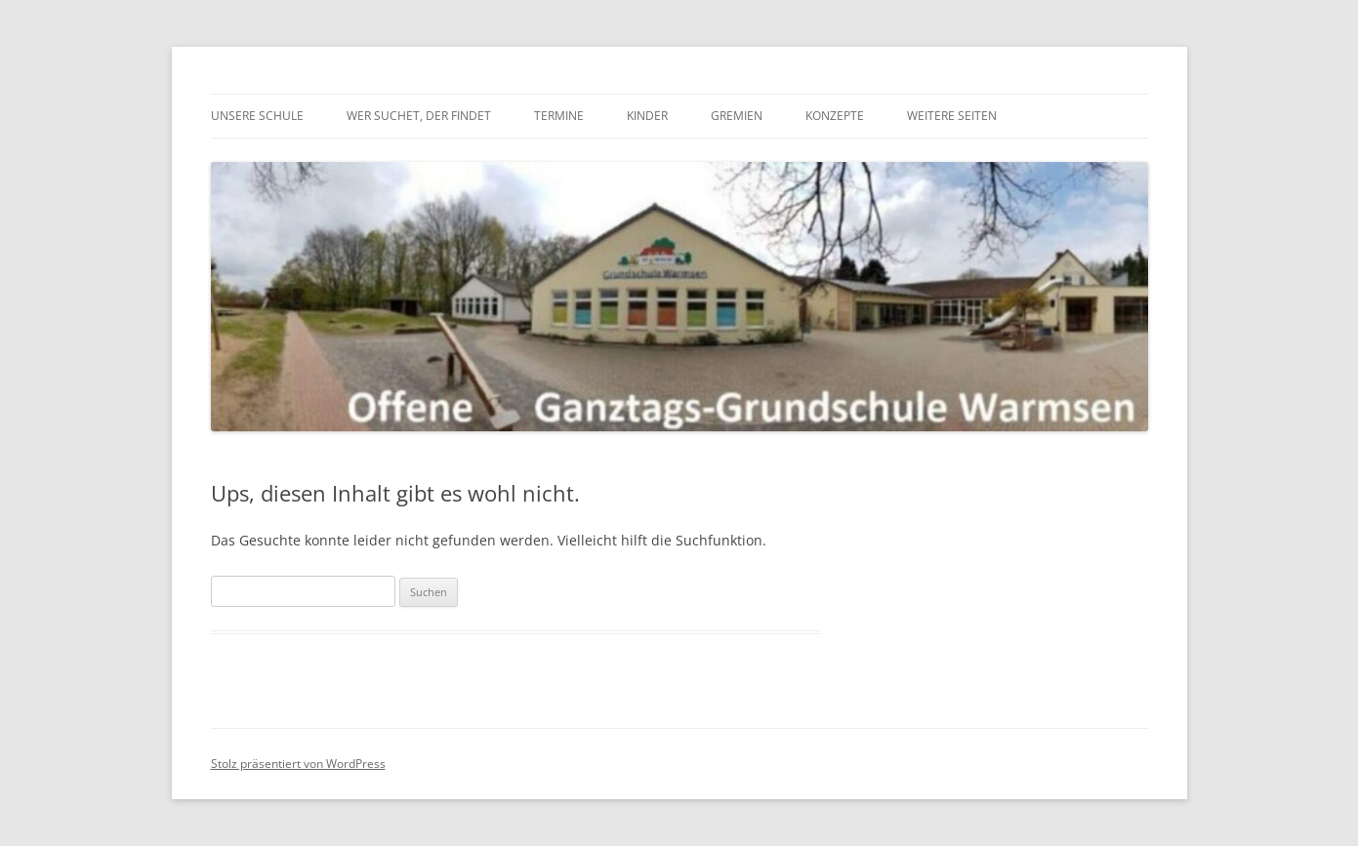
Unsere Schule (257, 115)
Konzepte (834, 115)
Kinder (647, 115)
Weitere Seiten (952, 115)
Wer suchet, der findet (419, 115)
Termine (559, 115)
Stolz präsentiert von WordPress (298, 763)
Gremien (736, 115)
